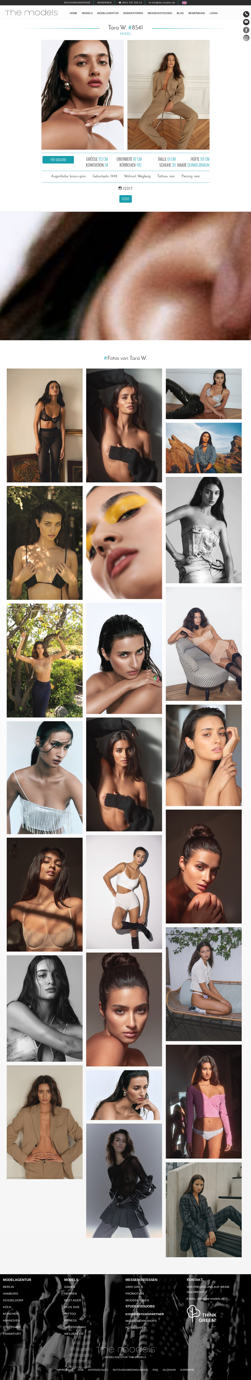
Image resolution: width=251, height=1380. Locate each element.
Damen (69, 1286)
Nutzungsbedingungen (130, 1369)
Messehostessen (160, 13)
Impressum (65, 1369)
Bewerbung (196, 13)
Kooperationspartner (145, 1314)
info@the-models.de (210, 1298)
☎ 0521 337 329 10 (130, 2)
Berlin (8, 1286)
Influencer (73, 1333)
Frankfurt (12, 1333)
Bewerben (104, 2)
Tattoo (70, 1313)
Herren (70, 1293)
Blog (180, 13)
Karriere (187, 1369)
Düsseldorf (13, 1300)
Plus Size (72, 1307)
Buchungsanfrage (77, 2)
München (10, 1313)
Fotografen (136, 1327)
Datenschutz (98, 1369)
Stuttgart (12, 1327)
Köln (7, 1307)
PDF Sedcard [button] (58, 159)
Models (87, 13)
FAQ (155, 1369)
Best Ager (72, 1300)
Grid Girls (134, 1286)
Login (214, 13)
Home (73, 13)
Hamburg (10, 1293)
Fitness (70, 1320)
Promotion (135, 1293)
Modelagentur (108, 13)
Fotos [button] (125, 199)
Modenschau (75, 1327)
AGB (80, 1369)
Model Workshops (141, 1320)
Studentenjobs (140, 1306)
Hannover (11, 1320)
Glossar (169, 1369)
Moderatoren (133, 13)
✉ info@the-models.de (162, 2)
